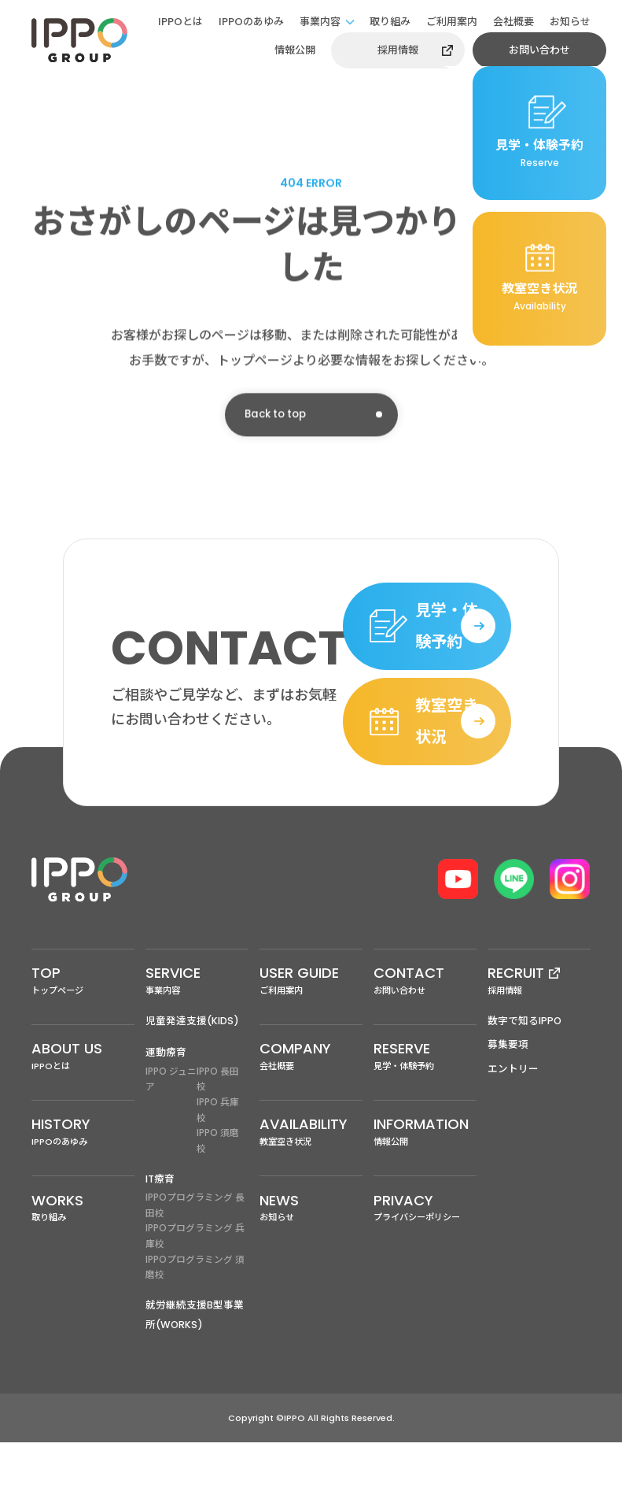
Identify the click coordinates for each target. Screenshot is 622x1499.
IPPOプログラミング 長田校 (195, 1257)
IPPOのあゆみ (251, 21)
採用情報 (397, 50)
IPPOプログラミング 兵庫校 (195, 1290)
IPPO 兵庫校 (218, 1160)
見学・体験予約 (425, 1105)
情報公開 (294, 50)
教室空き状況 (311, 1185)
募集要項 (508, 1092)
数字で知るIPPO (525, 1067)
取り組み (390, 21)
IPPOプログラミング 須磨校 (195, 1322)
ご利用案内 (451, 21)
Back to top (278, 420)
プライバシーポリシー (425, 1263)
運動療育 (165, 1100)
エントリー (513, 1116)
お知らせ (570, 21)
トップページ (82, 1026)
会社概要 (513, 21)
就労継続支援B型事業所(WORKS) (194, 1371)
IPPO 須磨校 (218, 1192)
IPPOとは (180, 21)
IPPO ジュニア (171, 1127)
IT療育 (160, 1230)
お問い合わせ (539, 50)
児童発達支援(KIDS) (192, 1067)
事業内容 (320, 21)
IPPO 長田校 (218, 1127)
